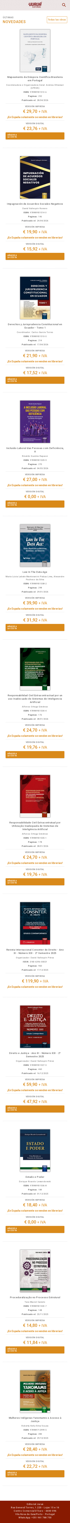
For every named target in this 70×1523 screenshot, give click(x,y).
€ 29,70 (35, 111)
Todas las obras (57, 19)
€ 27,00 (35, 479)
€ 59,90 (35, 1084)
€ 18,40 (35, 1205)
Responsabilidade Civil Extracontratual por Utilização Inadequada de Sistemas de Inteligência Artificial (34, 826)
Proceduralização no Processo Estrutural (35, 1297)
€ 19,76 (35, 747)
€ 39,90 (35, 603)
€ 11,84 (35, 1342)
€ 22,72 (35, 1466)
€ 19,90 (35, 231)
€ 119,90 (35, 981)
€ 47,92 (35, 1101)
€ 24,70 (35, 730)
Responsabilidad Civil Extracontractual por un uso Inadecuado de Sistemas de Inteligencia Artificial (35, 698)
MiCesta (54, 5)
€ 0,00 (35, 496)
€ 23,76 (35, 128)
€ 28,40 (35, 1449)
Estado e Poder (35, 1177)
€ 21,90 (35, 355)
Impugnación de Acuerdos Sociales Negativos (35, 203)
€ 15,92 (35, 249)
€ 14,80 (35, 1325)
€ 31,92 (35, 620)
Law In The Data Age (35, 572)
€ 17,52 (35, 372)
